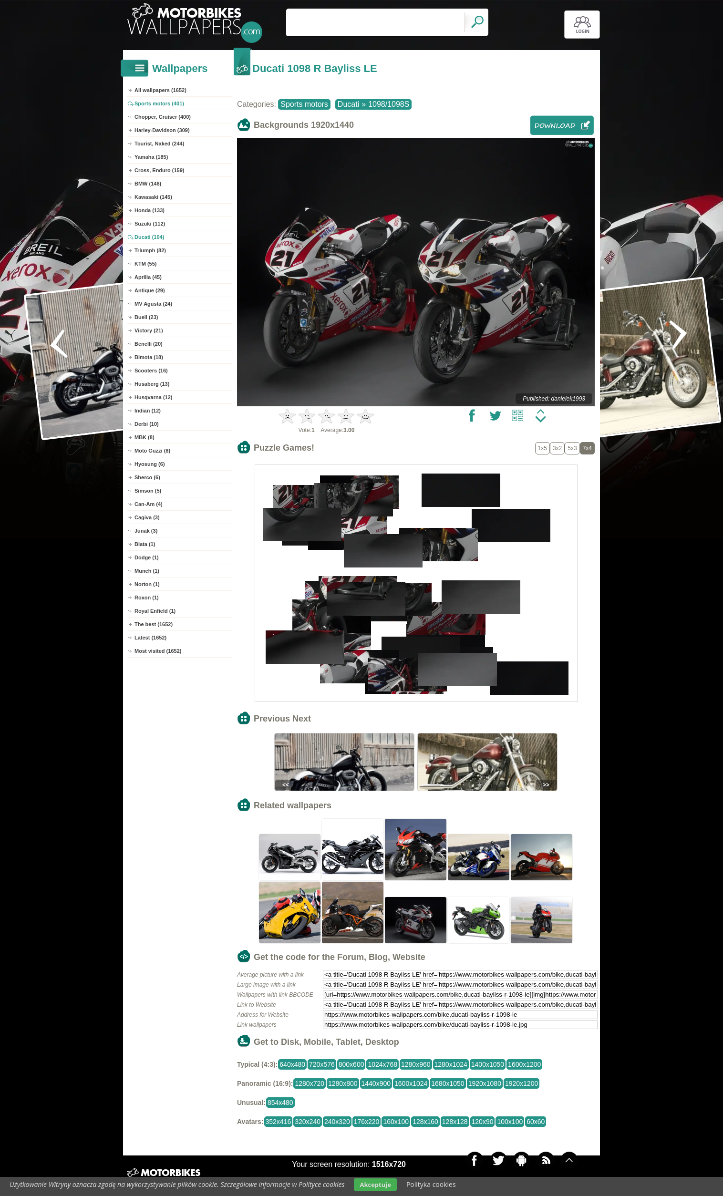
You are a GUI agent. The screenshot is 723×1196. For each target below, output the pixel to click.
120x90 (483, 1121)
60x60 (536, 1121)
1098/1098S (388, 104)
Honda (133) (149, 210)
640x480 (292, 1064)
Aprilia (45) (148, 277)
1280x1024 (450, 1064)
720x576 (322, 1064)
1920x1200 (521, 1083)
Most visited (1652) (157, 651)
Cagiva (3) (147, 517)
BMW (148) (147, 183)
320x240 (307, 1121)
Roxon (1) (146, 597)
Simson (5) (147, 491)
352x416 (278, 1121)
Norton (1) (147, 584)
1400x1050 (487, 1064)
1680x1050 (447, 1083)
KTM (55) (145, 264)
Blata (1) (144, 544)
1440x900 (376, 1083)
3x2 (557, 448)
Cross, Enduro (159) (159, 170)
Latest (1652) (150, 637)
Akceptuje (375, 1184)
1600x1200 (524, 1064)
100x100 (510, 1121)
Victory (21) (148, 330)
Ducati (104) (149, 237)
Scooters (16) (151, 370)
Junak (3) (145, 531)
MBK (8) (144, 437)
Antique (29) (149, 290)
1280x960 (416, 1064)
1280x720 (309, 1083)
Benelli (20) (148, 344)
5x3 (572, 448)
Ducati (348, 104)
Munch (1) (146, 571)
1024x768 (382, 1064)
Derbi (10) (146, 424)
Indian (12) (147, 410)
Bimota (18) (148, 357)
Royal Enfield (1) (155, 611)
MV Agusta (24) (153, 304)
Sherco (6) (147, 477)
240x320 (337, 1121)
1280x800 (343, 1083)
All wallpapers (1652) (160, 90)
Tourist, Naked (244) (159, 143)
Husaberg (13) (151, 384)
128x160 (425, 1121)
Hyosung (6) (149, 464)
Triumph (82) (150, 250)
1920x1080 (484, 1083)
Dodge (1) (146, 557)
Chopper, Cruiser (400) (162, 117)
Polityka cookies (431, 1184)
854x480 (280, 1102)
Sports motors (304, 104)
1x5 (542, 448)
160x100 (396, 1121)
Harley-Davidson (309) (162, 130)
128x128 (455, 1121)
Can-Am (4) (148, 504)
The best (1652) (153, 624)
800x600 (351, 1064)
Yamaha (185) (151, 157)
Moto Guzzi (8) (152, 451)
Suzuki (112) (149, 224)
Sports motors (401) (159, 103)
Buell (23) (146, 317)
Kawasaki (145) (153, 197)
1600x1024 (410, 1083)
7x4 (587, 448)
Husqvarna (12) (153, 397)
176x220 (367, 1121)
